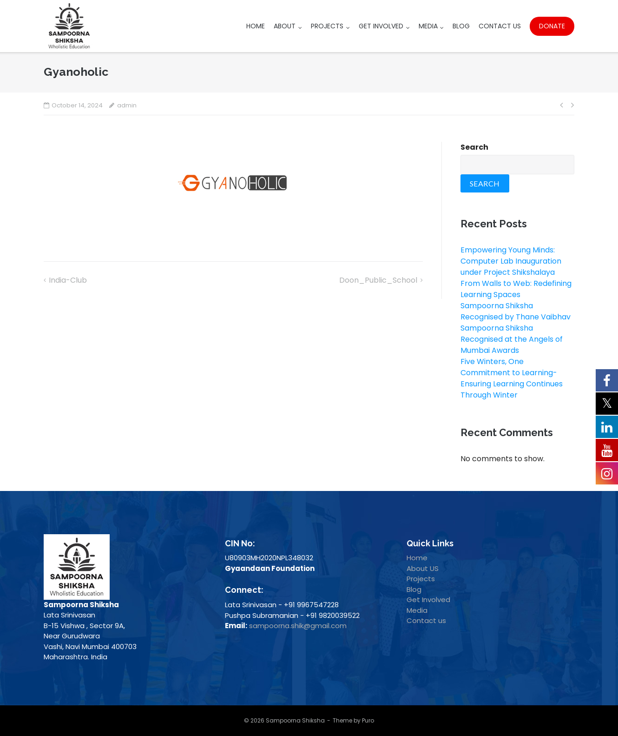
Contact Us (500, 26)
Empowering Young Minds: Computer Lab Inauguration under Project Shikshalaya (510, 261)
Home (255, 26)
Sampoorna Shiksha (295, 720)
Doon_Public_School (378, 280)
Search (474, 147)
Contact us (426, 620)
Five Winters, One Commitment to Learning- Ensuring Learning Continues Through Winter (511, 378)
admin (127, 105)
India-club (68, 280)
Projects (327, 26)
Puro (368, 720)
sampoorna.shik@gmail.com (298, 625)
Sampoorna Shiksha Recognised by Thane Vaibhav (515, 311)
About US (423, 568)
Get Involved (381, 26)
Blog (461, 26)
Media (428, 26)
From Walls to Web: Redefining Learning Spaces (516, 289)
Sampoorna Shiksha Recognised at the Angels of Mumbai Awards (511, 339)
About (285, 26)
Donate (552, 26)
